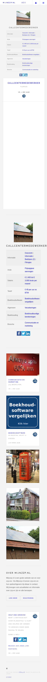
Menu (43, 2)
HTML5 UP (22, 672)
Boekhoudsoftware (17, 433)
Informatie (31, 32)
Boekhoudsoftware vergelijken (30, 54)
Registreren (28, 598)
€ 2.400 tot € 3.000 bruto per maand (31, 280)
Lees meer (13, 598)
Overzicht (25, 32)
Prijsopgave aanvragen (28, 39)
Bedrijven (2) (26, 35)
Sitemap (9, 677)
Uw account (35, 2)
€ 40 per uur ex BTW (28, 50)
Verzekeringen (26, 58)
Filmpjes (33, 35)
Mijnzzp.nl (9, 2)
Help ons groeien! (17, 615)
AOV (24, 2)
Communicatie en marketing (30, 69)
